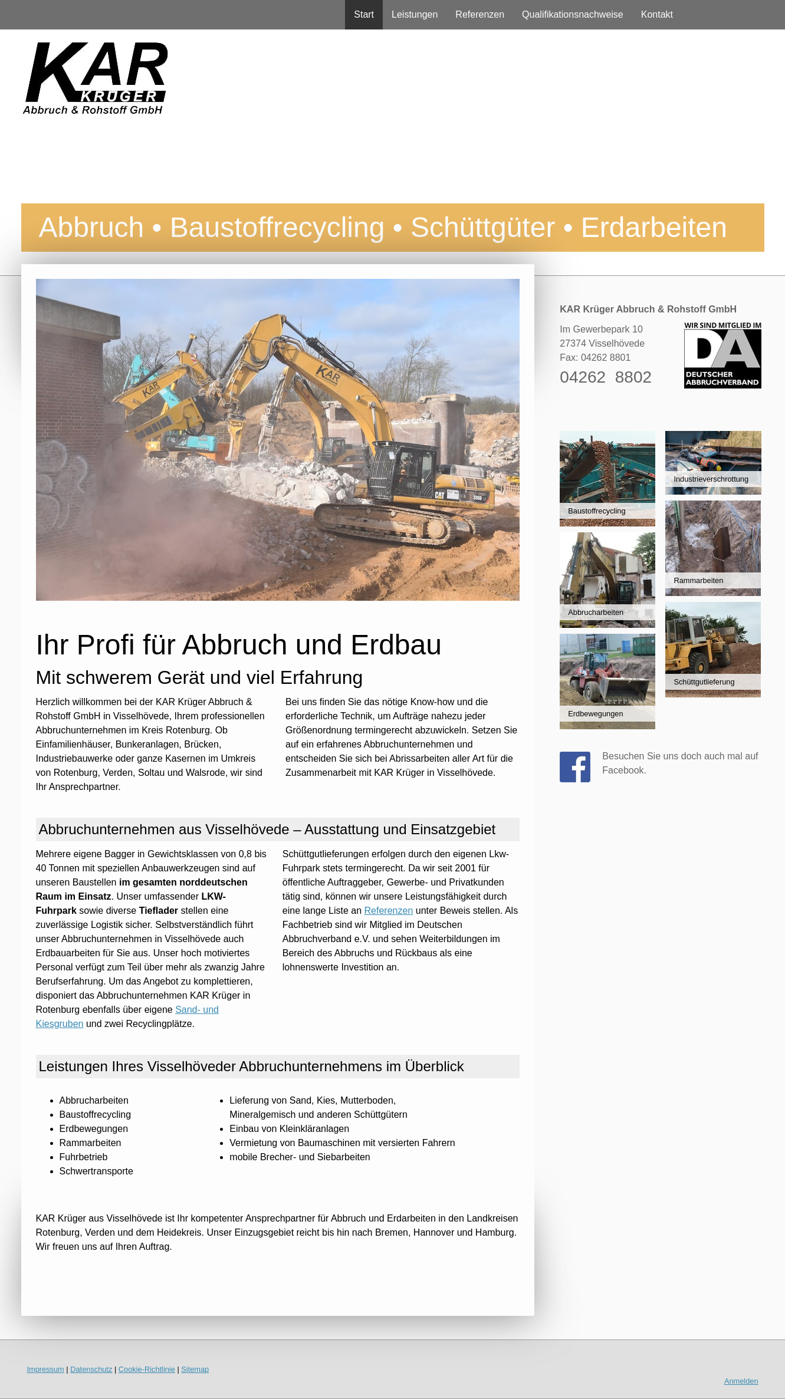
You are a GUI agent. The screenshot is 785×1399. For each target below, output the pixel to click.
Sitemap (195, 1369)
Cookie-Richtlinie (147, 1369)
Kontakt (657, 14)
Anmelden (741, 1381)
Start (364, 14)
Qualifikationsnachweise (572, 14)
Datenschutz (91, 1369)
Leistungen (415, 14)
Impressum (45, 1369)
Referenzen (479, 14)
